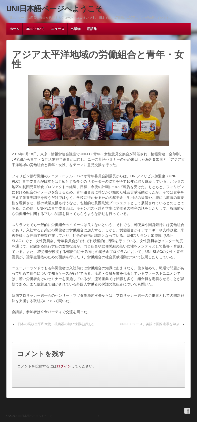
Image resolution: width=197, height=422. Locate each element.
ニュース (57, 29)
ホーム (14, 29)
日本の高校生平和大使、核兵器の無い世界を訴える (56, 324)
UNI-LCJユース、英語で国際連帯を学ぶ (149, 324)
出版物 (76, 29)
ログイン (64, 366)
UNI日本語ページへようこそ (54, 9)
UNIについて (35, 29)
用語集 (92, 29)
